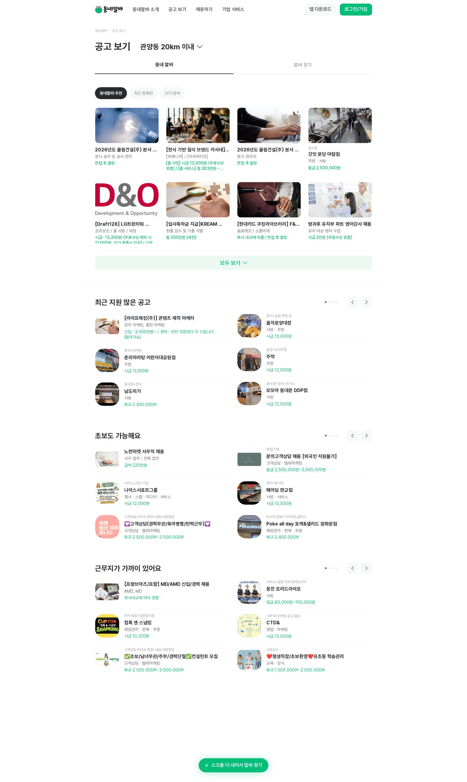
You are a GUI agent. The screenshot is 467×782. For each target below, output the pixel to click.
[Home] (109, 9)
